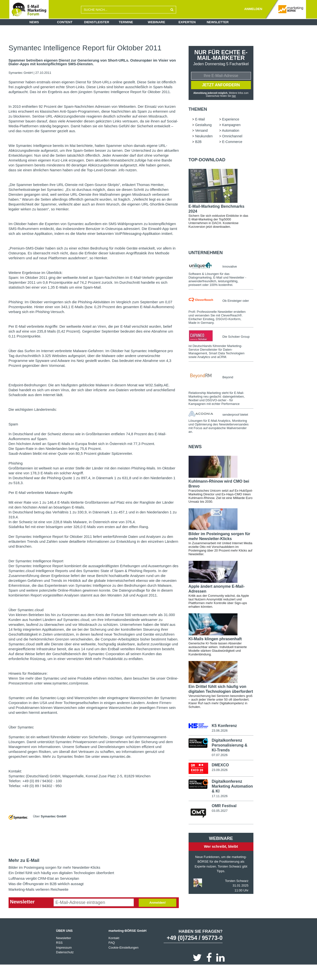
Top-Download (207, 159)
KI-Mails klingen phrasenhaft (215, 639)
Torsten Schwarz (237, 881)
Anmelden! (157, 902)
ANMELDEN (253, 9)
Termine (126, 22)
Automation (230, 130)
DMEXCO (220, 765)
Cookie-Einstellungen (123, 947)
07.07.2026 (219, 755)
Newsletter (218, 22)
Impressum (64, 947)
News (34, 22)
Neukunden (204, 136)
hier (234, 96)
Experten (187, 22)
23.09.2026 (219, 770)
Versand (201, 130)
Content (64, 22)
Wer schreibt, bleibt (221, 846)
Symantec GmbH (21, 73)
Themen (198, 109)
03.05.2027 (219, 811)
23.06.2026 (219, 730)
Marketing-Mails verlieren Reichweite (38, 889)
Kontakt (113, 938)
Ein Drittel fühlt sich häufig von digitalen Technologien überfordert (61, 873)
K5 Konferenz (224, 726)
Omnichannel (232, 136)
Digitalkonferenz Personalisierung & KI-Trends (229, 745)
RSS (59, 942)
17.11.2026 (219, 796)
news (195, 446)
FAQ (111, 942)
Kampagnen (231, 125)
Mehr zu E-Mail (24, 860)
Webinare (156, 22)
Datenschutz (65, 952)
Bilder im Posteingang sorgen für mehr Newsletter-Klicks (54, 867)
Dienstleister (96, 22)
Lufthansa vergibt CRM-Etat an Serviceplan (44, 878)
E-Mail (200, 119)
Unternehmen (206, 252)
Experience (230, 119)
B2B (198, 142)
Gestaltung (203, 125)
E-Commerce (232, 142)
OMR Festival (224, 806)
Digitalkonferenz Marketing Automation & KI (232, 786)
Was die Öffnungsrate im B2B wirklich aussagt (46, 884)
